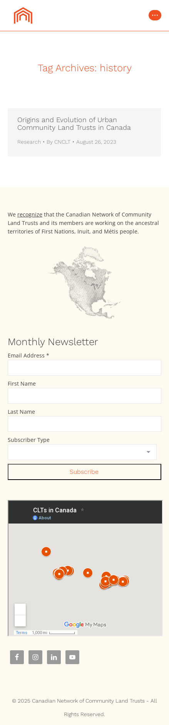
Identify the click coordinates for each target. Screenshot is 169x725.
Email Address (28, 355)
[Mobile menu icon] (155, 15)
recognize (29, 214)
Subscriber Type (29, 439)
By (58, 142)
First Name (22, 383)
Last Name (21, 411)
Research (29, 142)
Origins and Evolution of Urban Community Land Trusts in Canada (74, 123)
